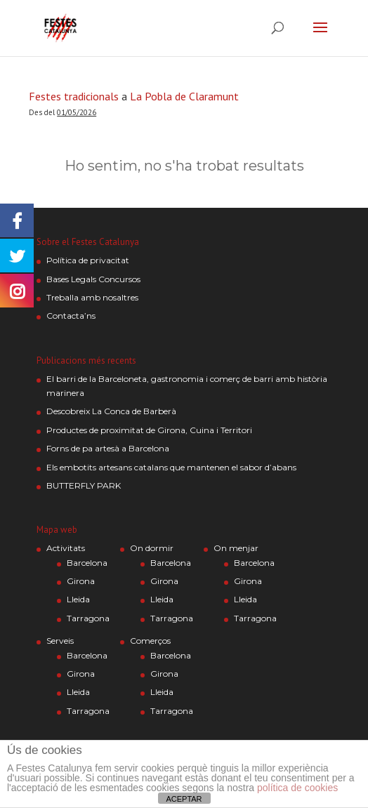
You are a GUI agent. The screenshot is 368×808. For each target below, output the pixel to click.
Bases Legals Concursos (93, 279)
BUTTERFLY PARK (83, 485)
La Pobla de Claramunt (184, 96)
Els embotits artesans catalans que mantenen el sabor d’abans (171, 467)
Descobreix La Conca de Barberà (111, 411)
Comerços (150, 640)
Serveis (60, 640)
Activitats (65, 548)
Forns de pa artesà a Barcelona (107, 448)
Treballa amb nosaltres (92, 297)
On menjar (235, 548)
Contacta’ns (71, 315)
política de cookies (297, 787)
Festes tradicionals (74, 96)
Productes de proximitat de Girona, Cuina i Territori (149, 430)
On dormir (151, 548)
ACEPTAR (184, 799)
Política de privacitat (87, 260)
